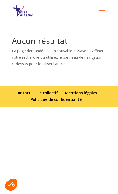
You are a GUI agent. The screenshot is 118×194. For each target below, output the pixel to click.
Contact (23, 92)
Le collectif (48, 92)
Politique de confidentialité (56, 99)
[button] (11, 184)
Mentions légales (81, 92)
